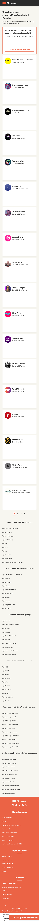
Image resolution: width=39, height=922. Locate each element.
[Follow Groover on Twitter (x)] (26, 805)
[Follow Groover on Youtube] (19, 805)
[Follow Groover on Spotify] (23, 805)
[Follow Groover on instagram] (13, 805)
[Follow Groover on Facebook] (16, 805)
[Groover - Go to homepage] (19, 801)
